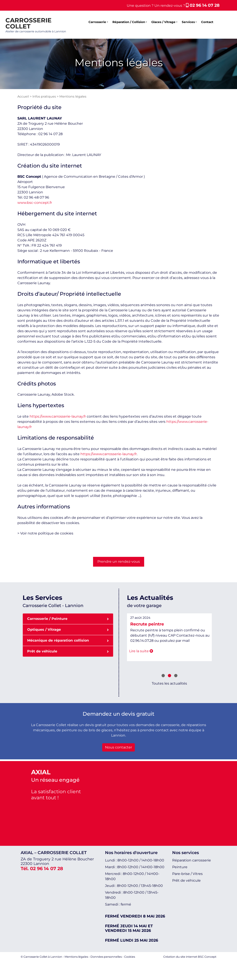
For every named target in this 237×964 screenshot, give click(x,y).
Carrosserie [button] (97, 22)
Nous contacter (118, 747)
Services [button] (188, 22)
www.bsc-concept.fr (34, 203)
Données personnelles (106, 956)
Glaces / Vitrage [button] (163, 22)
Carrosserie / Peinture (68, 618)
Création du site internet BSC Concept (189, 956)
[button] (163, 676)
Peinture (179, 867)
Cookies (129, 956)
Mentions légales (76, 956)
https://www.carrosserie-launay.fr (58, 416)
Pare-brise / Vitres (187, 874)
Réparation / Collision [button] (128, 22)
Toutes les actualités (169, 683)
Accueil (23, 96)
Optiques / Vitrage (68, 629)
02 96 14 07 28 (203, 5)
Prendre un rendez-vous (118, 561)
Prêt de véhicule (68, 651)
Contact (207, 22)
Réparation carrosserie (191, 860)
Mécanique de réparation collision (68, 640)
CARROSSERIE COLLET (28, 23)
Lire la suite (155, 651)
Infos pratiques (44, 96)
